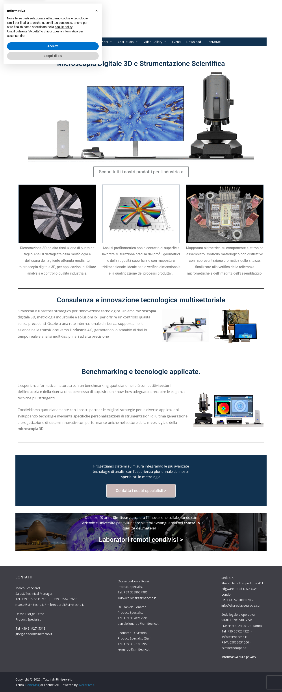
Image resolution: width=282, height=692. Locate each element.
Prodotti (78, 41)
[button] (96, 634)
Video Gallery (155, 41)
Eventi (176, 42)
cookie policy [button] (63, 651)
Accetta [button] (53, 670)
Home (59, 42)
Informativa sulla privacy (238, 657)
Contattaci (213, 42)
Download (193, 42)
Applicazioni (101, 41)
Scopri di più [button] (53, 680)
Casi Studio (128, 41)
